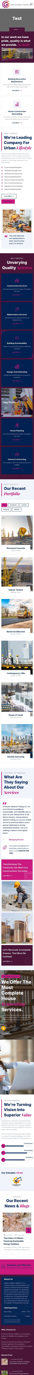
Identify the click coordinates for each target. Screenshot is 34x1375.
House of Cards (16, 703)
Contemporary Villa (16, 665)
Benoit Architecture (16, 626)
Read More (12, 60)
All (4, 505)
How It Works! (6, 1034)
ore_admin (9, 1235)
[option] (17, 822)
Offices (16, 509)
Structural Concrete (16, 548)
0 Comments (20, 1235)
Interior (6, 509)
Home (15, 29)
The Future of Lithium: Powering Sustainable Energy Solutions (14, 1241)
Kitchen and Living (15, 742)
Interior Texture (16, 587)
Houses (24, 505)
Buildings (13, 505)
